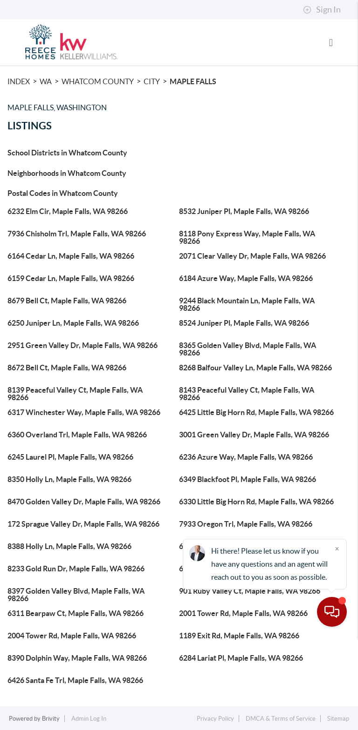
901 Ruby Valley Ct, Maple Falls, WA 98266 (249, 591)
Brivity (51, 718)
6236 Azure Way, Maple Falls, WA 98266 (246, 457)
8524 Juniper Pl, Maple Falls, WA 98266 (244, 323)
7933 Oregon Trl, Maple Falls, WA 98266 (245, 524)
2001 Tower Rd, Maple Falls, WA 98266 (243, 613)
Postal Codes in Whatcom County (62, 193)
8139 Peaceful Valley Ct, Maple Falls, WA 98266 (75, 393)
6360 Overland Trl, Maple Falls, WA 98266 (77, 434)
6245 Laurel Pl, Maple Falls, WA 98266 (70, 457)
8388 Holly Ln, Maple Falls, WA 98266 (69, 546)
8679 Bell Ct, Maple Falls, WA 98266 (66, 300)
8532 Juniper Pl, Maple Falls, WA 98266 (244, 211)
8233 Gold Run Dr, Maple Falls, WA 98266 (76, 568)
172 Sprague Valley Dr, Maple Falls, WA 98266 (83, 524)
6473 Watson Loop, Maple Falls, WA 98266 (249, 568)
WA (46, 81)
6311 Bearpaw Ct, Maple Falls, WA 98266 (75, 613)
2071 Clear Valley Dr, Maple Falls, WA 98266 (252, 256)
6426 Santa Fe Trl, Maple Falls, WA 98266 (75, 680)
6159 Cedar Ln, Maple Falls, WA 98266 (70, 278)
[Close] (337, 640)
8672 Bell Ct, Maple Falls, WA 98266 (66, 367)
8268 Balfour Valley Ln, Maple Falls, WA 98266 (255, 367)
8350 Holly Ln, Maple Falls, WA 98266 (69, 479)
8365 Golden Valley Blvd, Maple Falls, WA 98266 (247, 349)
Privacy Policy (215, 718)
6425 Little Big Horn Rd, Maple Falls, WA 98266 (256, 412)
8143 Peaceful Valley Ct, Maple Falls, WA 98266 (246, 393)
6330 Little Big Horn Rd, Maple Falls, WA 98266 (256, 501)
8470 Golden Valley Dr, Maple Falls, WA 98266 (83, 501)
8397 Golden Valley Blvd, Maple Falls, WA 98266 (76, 594)
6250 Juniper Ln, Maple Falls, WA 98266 (73, 323)
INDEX (18, 81)
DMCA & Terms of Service (281, 718)
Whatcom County (98, 81)
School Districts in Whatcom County (67, 152)
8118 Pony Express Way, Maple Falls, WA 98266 (247, 237)
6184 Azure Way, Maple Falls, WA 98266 (246, 278)
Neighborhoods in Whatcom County (66, 173)
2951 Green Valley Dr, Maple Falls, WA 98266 (82, 345)
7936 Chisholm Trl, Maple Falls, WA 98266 (76, 233)
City (152, 81)
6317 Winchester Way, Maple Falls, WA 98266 (83, 412)
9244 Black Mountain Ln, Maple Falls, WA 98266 (247, 304)
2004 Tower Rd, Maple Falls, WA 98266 (71, 635)
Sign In (322, 9)
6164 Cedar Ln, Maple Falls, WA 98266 (70, 256)
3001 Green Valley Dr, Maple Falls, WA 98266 (254, 434)
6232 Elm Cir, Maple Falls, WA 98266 (67, 211)
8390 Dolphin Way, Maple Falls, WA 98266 (77, 658)
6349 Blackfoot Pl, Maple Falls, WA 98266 (247, 479)
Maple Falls (193, 81)
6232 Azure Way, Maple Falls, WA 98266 (246, 546)
